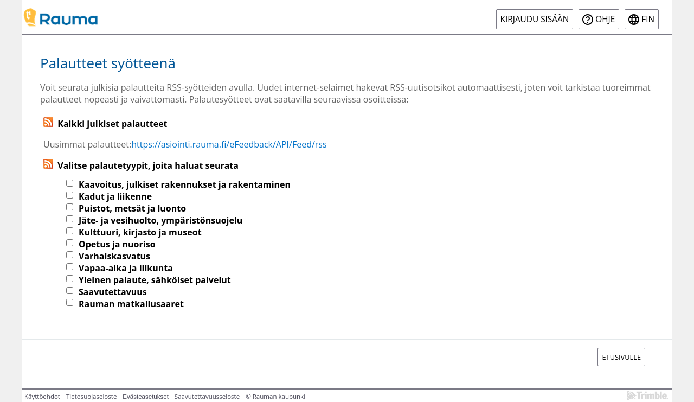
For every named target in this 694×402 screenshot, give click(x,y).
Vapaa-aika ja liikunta (126, 268)
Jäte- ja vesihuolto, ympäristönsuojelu (160, 220)
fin (647, 19)
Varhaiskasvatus (114, 256)
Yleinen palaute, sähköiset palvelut (155, 280)
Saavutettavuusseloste (207, 396)
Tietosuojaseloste (91, 396)
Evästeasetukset (146, 396)
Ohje (605, 19)
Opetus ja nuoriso (117, 244)
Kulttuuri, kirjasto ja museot (140, 232)
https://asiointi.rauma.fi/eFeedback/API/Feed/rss (228, 144)
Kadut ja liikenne (115, 196)
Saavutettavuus (113, 292)
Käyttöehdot (42, 396)
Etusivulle (621, 357)
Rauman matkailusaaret (131, 304)
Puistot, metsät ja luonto (132, 208)
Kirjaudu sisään (534, 19)
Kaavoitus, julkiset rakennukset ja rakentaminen (185, 184)
